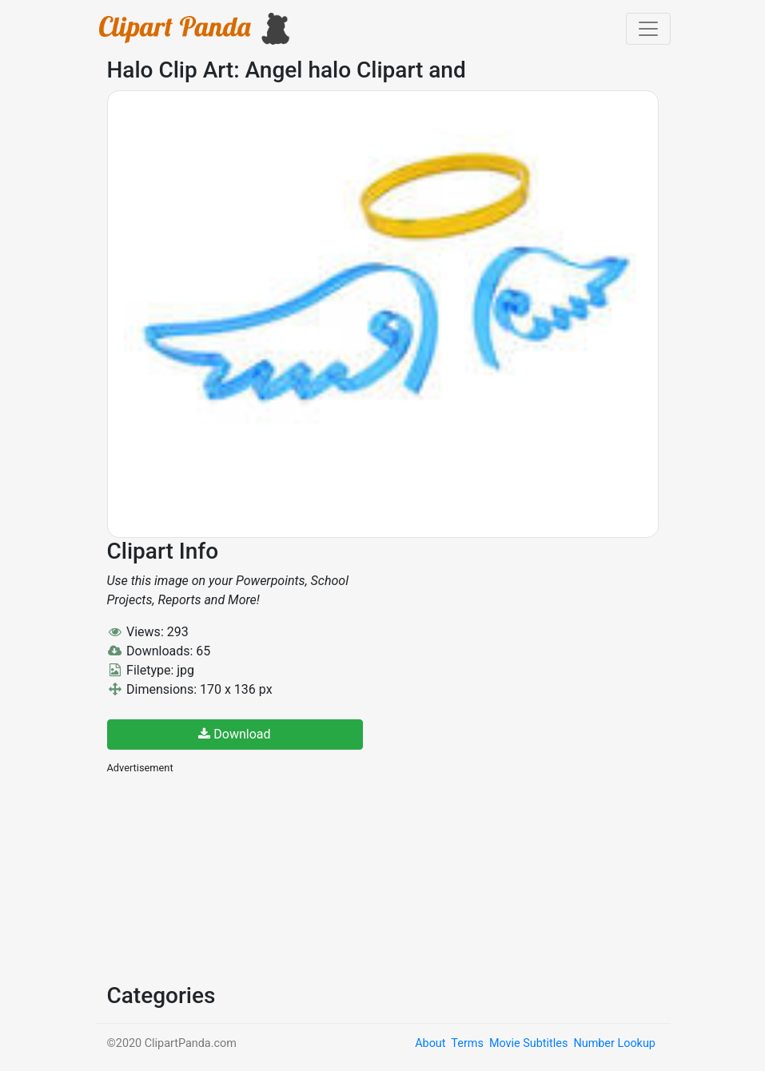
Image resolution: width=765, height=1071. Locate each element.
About (430, 1043)
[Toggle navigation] (648, 29)
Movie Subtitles (528, 1043)
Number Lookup (614, 1043)
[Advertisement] (227, 877)
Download (234, 734)
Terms (467, 1043)
